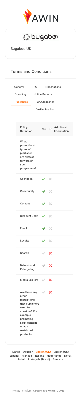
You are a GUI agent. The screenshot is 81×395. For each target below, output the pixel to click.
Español (14, 355)
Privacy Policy (20, 390)
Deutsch (28, 351)
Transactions (53, 86)
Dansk (16, 351)
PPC (34, 86)
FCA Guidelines (44, 101)
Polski (21, 359)
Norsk (67, 355)
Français (27, 355)
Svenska (58, 359)
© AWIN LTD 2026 (54, 390)
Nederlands (54, 355)
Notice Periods (43, 94)
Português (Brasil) (39, 359)
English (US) (61, 351)
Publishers (21, 101)
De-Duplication (44, 109)
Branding (20, 94)
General (19, 86)
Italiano (39, 355)
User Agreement (36, 390)
